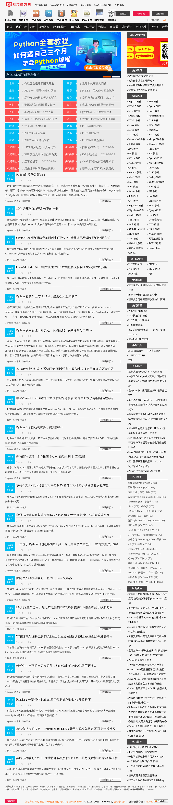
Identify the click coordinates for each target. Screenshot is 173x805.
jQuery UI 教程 (156, 144)
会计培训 (132, 786)
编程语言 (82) (135, 525)
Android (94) (158, 520)
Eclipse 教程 (155, 201)
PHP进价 (153, 264)
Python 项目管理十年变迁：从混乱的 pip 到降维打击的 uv (54, 330)
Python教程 (59, 26)
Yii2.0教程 (133, 269)
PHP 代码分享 (41, 5)
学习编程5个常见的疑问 (140, 76)
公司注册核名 (65, 789)
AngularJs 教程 (135, 205)
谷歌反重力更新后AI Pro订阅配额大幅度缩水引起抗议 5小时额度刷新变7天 (147, 419)
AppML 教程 (134, 101)
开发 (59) (161, 539)
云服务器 (20, 786)
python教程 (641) (136, 497)
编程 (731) (151, 492)
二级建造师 (81, 786)
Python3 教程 (155, 158)
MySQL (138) (147, 506)
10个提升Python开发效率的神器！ (38, 208)
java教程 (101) (135, 516)
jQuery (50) (133, 558)
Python (10, 201)
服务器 (114, 26)
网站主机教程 (135, 243)
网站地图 (39, 801)
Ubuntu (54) (151, 549)
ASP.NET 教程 (156, 163)
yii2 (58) (132, 544)
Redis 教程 (154, 111)
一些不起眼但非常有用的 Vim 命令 (146, 756)
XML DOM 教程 (136, 229)
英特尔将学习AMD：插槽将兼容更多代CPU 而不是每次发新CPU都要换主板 (67, 758)
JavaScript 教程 (156, 115)
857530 (151, 789)
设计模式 (153, 130)
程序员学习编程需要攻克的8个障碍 (146, 299)
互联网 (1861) (135, 487)
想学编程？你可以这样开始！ (143, 90)
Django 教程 (155, 210)
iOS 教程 (153, 153)
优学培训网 (87, 789)
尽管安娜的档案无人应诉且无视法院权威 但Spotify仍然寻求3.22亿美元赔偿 (147, 641)
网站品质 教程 (135, 248)
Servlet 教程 (134, 191)
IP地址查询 (154, 350)
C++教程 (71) (134, 535)
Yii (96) (147, 520)
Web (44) (132, 572)
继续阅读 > (107, 201)
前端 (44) (142, 572)
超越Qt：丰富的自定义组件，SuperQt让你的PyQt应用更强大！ (58, 665)
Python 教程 (155, 106)
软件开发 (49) (135, 563)
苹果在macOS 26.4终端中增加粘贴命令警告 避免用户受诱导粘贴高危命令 (65, 398)
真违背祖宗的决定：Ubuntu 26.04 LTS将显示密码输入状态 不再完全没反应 (66, 729)
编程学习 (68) (135, 539)
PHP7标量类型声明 (92, 140)
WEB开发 (89, 26)
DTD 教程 (154, 224)
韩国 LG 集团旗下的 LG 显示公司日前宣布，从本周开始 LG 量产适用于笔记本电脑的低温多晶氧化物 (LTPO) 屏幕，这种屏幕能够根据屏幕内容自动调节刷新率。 (62, 620)
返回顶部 (11, 801)
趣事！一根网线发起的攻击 (142, 294)
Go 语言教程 (155, 219)
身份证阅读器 (120, 786)
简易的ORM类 (90, 147)
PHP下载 (133, 273)
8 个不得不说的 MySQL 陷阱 (143, 761)
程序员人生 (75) (150, 530)
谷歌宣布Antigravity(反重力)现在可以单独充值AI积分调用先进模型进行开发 (147, 381)
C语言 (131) (134, 511)
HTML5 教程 (135, 106)
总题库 (54, 789)
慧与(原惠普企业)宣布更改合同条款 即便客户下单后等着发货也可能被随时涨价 (147, 443)
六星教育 (51, 786)
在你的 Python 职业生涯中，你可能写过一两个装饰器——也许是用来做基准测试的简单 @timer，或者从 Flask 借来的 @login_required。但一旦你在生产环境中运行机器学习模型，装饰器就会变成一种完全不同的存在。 (63, 591)
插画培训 (71, 786)
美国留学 (117, 789)
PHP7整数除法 (89, 133)
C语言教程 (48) (151, 563)
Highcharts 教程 (136, 210)
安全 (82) (148, 525)
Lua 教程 (153, 196)
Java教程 (44, 26)
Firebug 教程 (134, 163)
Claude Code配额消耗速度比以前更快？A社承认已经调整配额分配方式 (63, 238)
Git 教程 (132, 153)
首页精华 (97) (135, 520)
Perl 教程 (153, 215)
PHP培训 (158, 582)
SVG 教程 (133, 238)
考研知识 (77, 789)
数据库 (102, 26)
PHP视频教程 (52, 801)
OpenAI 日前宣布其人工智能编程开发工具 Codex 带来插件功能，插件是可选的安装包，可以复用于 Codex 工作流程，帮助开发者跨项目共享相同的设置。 (62, 280)
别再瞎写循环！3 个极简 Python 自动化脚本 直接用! (50, 456)
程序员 (17, 201)
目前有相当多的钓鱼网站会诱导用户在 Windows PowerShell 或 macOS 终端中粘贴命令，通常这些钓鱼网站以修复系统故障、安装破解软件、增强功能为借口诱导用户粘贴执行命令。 (62, 411)
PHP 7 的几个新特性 (138, 320)
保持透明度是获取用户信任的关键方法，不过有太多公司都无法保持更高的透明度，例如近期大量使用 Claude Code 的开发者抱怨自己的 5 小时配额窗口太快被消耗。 (59, 251)
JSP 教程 (153, 191)
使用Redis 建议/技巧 (138, 339)
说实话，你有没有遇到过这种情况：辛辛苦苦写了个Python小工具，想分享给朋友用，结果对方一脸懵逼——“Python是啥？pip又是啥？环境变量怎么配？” (60, 712)
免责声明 (29, 801)
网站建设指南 (156, 238)
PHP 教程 (153, 101)
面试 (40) (132, 582)
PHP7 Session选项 (33, 133)
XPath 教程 (134, 234)
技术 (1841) (149, 487)
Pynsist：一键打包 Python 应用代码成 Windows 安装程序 (53, 699)
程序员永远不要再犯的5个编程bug (146, 780)
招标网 (126, 789)
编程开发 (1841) (136, 492)
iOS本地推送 (89, 154)
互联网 (16, 259)
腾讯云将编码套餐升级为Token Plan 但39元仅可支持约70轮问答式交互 (63, 515)
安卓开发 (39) (146, 582)
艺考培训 (141, 786)
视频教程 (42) (135, 577)
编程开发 (26, 201)
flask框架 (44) (156, 572)
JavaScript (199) (135, 501)
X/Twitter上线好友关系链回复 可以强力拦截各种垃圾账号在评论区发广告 (65, 369)
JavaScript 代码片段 (102, 5)
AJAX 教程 (134, 177)
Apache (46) (134, 568)
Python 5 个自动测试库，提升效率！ (40, 427)
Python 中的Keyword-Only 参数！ (145, 471)
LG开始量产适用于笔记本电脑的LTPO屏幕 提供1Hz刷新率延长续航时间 (64, 607)
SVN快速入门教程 (137, 315)
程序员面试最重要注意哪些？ (143, 775)
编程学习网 (120, 801)
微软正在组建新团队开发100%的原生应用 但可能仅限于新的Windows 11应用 (147, 599)
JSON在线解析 (135, 350)
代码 (151, 273)
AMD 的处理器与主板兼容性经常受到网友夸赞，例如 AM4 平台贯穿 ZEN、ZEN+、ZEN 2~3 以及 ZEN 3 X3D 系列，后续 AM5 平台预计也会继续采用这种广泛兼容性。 (63, 771)
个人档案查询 (94, 786)
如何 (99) (148, 516)
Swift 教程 (133, 224)
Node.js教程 (155, 177)
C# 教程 (132, 167)
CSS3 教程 (154, 172)
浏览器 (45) (156, 568)
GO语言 (132, 253)
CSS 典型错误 (135, 325)
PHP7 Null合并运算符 (36, 140)
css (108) (145, 511)
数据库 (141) (151, 501)
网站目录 (24, 789)
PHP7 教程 (119, 5)
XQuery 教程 (155, 234)
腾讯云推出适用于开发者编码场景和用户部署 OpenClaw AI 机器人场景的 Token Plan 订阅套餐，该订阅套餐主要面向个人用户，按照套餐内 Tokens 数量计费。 (63, 528)
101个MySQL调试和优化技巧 (143, 747)
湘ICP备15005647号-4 (72, 801)
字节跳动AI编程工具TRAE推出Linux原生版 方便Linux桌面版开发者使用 (64, 636)
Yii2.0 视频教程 (157, 182)
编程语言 (127, 26)
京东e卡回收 (107, 786)
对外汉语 (34, 789)
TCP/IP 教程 (155, 243)
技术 (9, 259)
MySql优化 (154, 269)
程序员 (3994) (135, 483)
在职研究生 (45, 789)
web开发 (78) (134, 530)
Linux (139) (133, 506)
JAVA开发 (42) (150, 577)
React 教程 (154, 205)
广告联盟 (61, 786)
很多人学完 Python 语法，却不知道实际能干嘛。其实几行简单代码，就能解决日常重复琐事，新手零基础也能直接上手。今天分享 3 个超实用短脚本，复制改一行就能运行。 (62, 469)
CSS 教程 (153, 120)
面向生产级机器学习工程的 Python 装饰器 (44, 578)
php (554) (151, 497)
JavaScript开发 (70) (152, 535)
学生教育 (98, 789)
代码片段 (21, 26)
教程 (33, 26)
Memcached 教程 (136, 139)
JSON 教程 (154, 125)
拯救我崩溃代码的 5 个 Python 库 (145, 371)
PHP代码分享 (135, 264)
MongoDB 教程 (57, 5)
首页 (9, 26)
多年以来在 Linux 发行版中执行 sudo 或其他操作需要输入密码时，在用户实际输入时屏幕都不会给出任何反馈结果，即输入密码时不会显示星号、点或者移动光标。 (62, 742)
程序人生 (141, 26)
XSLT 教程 (154, 229)
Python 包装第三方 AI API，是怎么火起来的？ (47, 296)
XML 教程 (154, 134)
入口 (165, 20)
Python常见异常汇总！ (31, 174)
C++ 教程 (133, 201)
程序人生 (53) (153, 553)
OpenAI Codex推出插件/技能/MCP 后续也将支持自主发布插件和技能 (61, 267)
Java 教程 (133, 149)
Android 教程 (135, 172)
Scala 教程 (133, 219)
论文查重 (15, 789)
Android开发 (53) (136, 553)
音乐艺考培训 (32, 786)
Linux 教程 (133, 125)
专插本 (43, 786)
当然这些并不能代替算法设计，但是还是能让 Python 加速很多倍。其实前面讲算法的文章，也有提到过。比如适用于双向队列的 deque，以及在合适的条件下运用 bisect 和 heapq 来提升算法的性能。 (62, 221)
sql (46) (144, 568)
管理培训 (108, 789)
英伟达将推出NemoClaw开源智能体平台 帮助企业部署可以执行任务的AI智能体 (148, 405)
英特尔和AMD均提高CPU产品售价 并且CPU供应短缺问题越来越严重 (62, 485)
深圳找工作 (152, 786)
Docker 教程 (134, 215)
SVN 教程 (133, 182)
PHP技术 (75, 26)
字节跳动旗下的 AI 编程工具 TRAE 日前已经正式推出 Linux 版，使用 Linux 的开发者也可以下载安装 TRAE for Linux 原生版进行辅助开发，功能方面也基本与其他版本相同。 (62, 649)
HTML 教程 (134, 120)
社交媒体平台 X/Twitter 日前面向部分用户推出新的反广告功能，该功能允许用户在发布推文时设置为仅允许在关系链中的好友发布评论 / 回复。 (62, 382)
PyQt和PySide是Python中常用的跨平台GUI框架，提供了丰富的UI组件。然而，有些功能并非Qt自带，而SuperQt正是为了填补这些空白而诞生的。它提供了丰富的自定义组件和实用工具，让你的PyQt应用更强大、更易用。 (62, 680)
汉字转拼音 (30, 161)
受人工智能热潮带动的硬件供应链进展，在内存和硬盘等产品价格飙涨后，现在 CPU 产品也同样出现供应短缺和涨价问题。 (62, 499)
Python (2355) (150, 483)
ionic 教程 (154, 186)
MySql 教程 (134, 111)
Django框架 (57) (136, 549)
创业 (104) (157, 511)
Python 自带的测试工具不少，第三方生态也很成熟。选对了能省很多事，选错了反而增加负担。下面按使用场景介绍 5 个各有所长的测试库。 (61, 440)
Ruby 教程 (154, 167)
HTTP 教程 (134, 130)
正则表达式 (72, 5)
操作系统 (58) (145, 544)
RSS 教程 (133, 196)
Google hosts (155, 248)
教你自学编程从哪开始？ (141, 80)
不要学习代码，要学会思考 (142, 752)
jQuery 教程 (86, 5)
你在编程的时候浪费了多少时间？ (146, 85)
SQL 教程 (133, 134)
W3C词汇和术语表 (34, 126)
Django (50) (146, 558)
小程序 (154, 26)
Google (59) (149, 539)
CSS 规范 (133, 186)
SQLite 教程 (134, 158)
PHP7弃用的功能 (91, 126)
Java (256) (162, 497)
